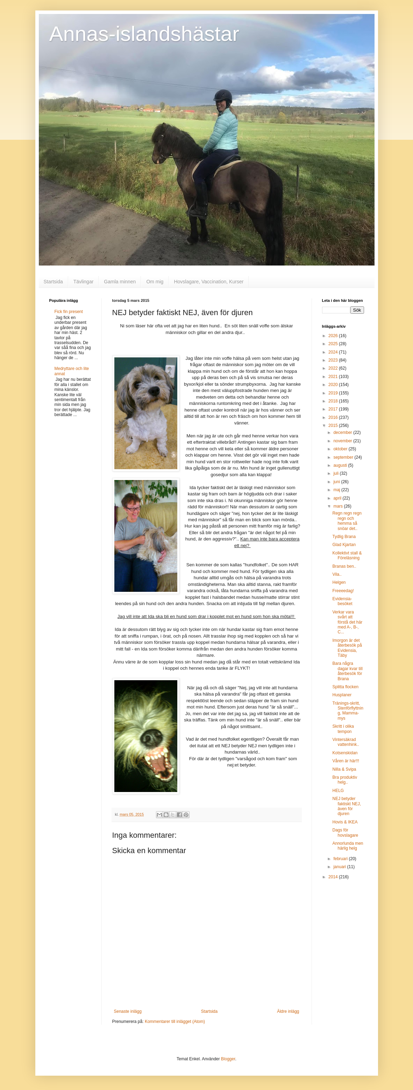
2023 (333, 360)
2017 (333, 409)
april (337, 498)
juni (337, 481)
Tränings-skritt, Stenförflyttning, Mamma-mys (347, 711)
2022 (333, 368)
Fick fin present (69, 311)
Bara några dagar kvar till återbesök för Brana (347, 671)
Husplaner (341, 694)
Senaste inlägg (128, 1011)
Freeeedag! (343, 590)
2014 (333, 876)
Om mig (154, 281)
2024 (333, 352)
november (343, 440)
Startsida (53, 281)
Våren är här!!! (345, 760)
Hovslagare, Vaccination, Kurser (208, 281)
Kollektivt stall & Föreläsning (347, 555)
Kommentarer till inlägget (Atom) (175, 1021)
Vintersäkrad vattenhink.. (345, 742)
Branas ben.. (344, 566)
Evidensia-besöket (342, 601)
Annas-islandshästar (144, 33)
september (343, 457)
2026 (333, 335)
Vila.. (336, 574)
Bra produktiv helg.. (344, 780)
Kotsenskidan (344, 752)
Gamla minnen (120, 281)
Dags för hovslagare (345, 832)
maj (337, 489)
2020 (333, 384)
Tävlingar (83, 281)
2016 (333, 417)
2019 (333, 393)
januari (340, 866)
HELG (338, 790)
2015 (333, 425)
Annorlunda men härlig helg (347, 846)
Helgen (339, 582)
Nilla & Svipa (344, 769)
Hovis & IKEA (344, 822)
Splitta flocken (345, 686)
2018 (333, 401)
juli (336, 473)
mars (338, 506)
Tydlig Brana (344, 536)
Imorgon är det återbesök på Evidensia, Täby (347, 648)
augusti (340, 465)
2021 (333, 376)
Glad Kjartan (344, 544)
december (343, 432)
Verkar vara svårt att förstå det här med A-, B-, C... (347, 622)
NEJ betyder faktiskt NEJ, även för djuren (346, 806)
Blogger (228, 1058)
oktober (340, 448)
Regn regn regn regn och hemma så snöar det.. (346, 521)
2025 (333, 343)
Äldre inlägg (288, 1011)
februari (341, 858)
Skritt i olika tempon (343, 729)
